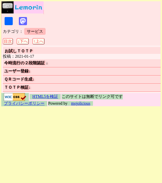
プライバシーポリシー (24, 103)
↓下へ (23, 41)
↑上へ (38, 41)
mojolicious (80, 103)
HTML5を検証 (45, 96)
